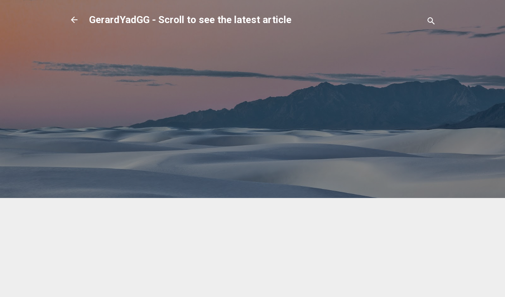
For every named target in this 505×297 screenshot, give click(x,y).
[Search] (431, 22)
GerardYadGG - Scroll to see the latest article (190, 20)
